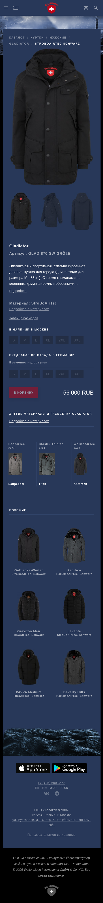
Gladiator (19, 43)
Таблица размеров (23, 318)
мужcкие (57, 37)
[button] (16, 9)
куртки (37, 37)
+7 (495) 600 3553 (51, 783)
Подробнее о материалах (29, 309)
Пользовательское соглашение (51, 834)
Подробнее (18, 291)
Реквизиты (80, 864)
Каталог (17, 37)
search (96, 8)
